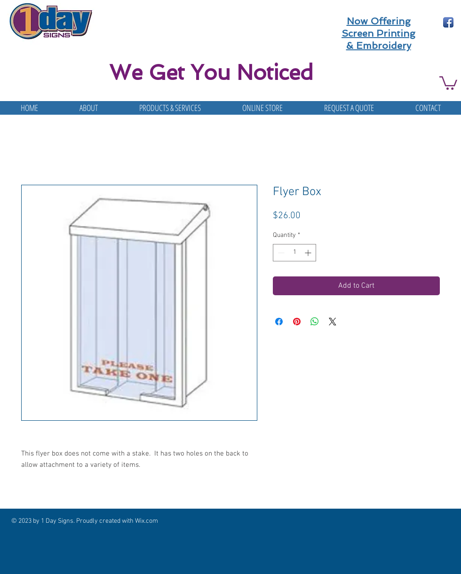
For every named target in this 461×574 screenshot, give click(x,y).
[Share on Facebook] (279, 321)
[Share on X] (332, 321)
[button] (448, 82)
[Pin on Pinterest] (296, 321)
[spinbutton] (294, 252)
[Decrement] (280, 252)
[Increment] (309, 252)
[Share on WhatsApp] (314, 321)
